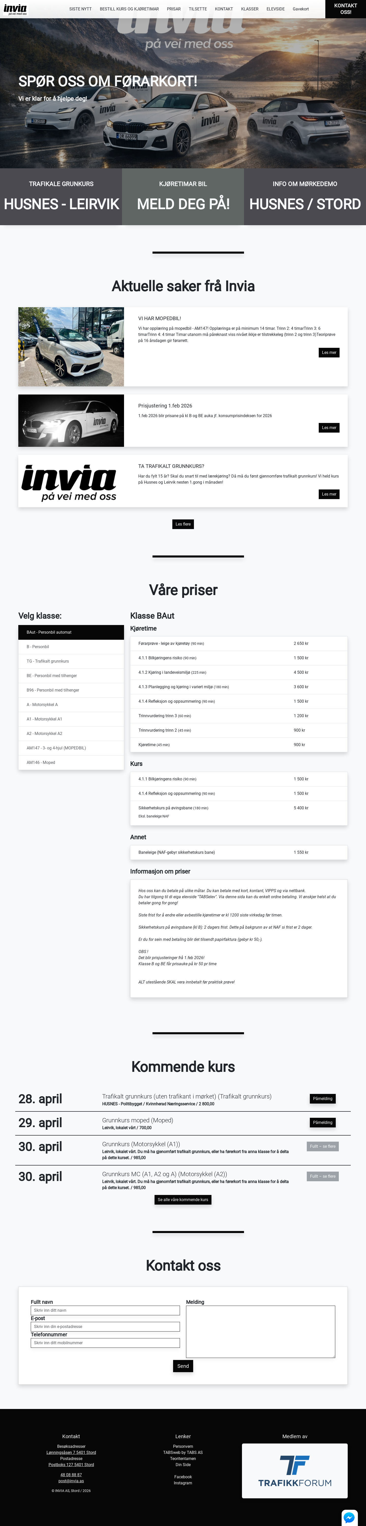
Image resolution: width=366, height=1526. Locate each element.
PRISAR (174, 9)
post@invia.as (71, 1481)
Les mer (329, 352)
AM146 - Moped (41, 762)
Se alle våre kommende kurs (183, 1199)
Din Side (183, 1464)
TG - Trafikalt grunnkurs (48, 661)
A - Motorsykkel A (42, 704)
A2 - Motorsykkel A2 (44, 733)
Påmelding (322, 1098)
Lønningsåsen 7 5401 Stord (71, 1452)
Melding (195, 1302)
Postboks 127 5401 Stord (71, 1464)
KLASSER (249, 9)
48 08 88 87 (71, 1474)
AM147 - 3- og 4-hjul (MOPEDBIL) (56, 748)
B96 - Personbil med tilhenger (53, 690)
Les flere (183, 524)
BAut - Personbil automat (49, 632)
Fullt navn (42, 1302)
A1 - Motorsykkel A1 (44, 719)
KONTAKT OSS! (345, 9)
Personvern (183, 1446)
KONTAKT (224, 9)
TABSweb (171, 1452)
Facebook (183, 1476)
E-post (38, 1318)
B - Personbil (38, 646)
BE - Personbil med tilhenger (52, 675)
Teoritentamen (183, 1458)
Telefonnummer (49, 1335)
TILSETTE (198, 9)
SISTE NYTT (80, 9)
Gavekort (301, 9)
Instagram (183, 1483)
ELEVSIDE (276, 9)
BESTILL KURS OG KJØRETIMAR (129, 9)
